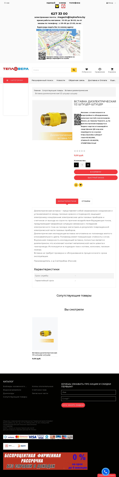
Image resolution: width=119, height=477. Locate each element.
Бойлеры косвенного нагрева (16, 386)
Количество (80, 161)
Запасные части (40, 393)
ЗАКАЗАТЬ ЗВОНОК (106, 471)
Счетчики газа (39, 390)
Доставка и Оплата (97, 80)
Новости (61, 80)
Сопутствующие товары (15, 397)
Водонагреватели (12, 390)
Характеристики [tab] (67, 201)
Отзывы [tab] (86, 201)
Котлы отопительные (42, 386)
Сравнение (100, 70)
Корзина (112, 70)
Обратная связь (77, 80)
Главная (37, 90)
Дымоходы (8, 393)
